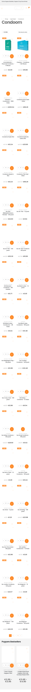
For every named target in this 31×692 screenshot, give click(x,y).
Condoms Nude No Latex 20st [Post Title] (23, 137)
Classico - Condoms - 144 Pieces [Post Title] (23, 63)
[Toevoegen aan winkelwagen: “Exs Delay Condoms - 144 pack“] (12, 429)
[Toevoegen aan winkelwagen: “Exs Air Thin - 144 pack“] (12, 243)
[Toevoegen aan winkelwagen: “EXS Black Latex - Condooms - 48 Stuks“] (12, 317)
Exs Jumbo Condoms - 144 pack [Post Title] (8, 585)
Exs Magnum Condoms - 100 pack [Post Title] (23, 622)
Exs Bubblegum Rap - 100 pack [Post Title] (8, 361)
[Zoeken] (21, 8)
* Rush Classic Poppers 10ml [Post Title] (8, 672)
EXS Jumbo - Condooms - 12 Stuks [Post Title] (23, 547)
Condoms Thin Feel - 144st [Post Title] (23, 175)
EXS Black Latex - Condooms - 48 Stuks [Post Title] (8, 325)
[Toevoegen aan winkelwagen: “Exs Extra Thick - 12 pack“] (12, 466)
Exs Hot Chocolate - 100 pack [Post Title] (8, 547)
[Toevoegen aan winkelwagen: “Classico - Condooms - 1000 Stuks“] (8, 94)
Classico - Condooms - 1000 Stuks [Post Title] (8, 101)
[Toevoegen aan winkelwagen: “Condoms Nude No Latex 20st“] (27, 131)
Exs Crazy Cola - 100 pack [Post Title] (8, 398)
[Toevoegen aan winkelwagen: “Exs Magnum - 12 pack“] (27, 578)
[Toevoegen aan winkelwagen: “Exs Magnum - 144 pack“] (12, 616)
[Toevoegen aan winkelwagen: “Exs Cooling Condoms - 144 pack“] (27, 355)
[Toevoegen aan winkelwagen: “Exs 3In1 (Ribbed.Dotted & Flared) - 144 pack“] (12, 205)
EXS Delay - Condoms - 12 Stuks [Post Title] (23, 398)
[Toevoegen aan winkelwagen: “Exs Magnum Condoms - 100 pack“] (27, 616)
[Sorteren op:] (23, 32)
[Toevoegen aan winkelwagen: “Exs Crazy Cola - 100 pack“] (12, 392)
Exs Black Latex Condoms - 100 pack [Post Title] (23, 324)
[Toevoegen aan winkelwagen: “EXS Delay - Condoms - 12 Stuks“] (27, 392)
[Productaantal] (6, 55)
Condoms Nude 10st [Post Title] (8, 137)
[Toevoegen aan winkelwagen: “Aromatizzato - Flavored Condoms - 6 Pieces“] (12, 56)
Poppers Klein (9, 669)
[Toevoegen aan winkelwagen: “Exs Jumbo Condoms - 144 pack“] (12, 578)
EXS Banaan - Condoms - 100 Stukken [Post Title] (8, 287)
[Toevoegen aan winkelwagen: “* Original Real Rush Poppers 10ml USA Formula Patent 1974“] (27, 666)
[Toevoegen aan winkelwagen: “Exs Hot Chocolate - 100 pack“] (12, 541)
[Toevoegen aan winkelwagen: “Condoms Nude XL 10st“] (12, 168)
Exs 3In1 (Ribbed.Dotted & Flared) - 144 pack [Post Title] (8, 213)
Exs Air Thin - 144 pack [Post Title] (8, 249)
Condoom (10, 60)
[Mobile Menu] (2, 8)
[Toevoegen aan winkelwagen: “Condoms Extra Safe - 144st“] (27, 94)
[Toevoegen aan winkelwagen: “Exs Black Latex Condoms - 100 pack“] (27, 317)
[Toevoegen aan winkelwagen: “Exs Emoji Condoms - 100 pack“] (23, 429)
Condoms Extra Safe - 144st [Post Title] (23, 100)
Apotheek (6, 60)
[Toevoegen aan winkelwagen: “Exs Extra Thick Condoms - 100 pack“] (27, 466)
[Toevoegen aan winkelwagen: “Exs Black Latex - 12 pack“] (27, 280)
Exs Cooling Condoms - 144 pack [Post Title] (23, 361)
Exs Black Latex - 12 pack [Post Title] (23, 286)
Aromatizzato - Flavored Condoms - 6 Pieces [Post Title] (8, 63)
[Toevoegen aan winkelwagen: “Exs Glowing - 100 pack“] (27, 504)
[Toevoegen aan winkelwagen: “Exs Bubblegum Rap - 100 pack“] (12, 355)
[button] (5, 32)
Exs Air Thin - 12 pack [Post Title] (23, 211)
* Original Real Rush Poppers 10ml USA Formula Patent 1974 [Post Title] (23, 673)
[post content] (8, 45)
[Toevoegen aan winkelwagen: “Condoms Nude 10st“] (12, 131)
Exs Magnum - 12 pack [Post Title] (23, 585)
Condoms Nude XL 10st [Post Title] (8, 175)
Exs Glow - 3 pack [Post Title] (8, 510)
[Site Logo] (8, 8)
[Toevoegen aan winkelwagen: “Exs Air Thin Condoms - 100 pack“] (27, 243)
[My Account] (26, 8)
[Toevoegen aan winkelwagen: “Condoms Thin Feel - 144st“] (27, 168)
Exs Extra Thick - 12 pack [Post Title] (8, 473)
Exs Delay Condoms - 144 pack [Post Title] (8, 436)
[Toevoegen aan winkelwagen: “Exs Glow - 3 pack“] (12, 504)
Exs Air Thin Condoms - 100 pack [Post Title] (23, 249)
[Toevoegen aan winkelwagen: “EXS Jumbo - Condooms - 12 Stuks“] (27, 541)
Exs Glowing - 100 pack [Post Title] (23, 510)
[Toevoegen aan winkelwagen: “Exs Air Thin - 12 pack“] (27, 205)
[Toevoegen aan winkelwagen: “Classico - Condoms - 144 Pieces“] (27, 56)
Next (20, 635)
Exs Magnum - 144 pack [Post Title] (8, 622)
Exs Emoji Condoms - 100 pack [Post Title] (23, 436)
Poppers (5, 669)
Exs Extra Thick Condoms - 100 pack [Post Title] (23, 473)
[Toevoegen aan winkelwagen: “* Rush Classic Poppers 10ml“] (12, 666)
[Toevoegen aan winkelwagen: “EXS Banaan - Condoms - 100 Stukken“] (12, 280)
